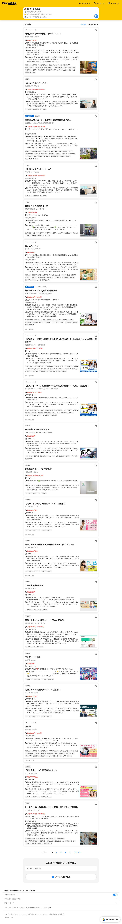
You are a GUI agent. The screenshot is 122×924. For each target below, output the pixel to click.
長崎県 (16, 907)
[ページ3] (61, 852)
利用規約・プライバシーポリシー (38, 914)
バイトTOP (8, 907)
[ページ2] (57, 852)
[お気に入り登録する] (96, 30)
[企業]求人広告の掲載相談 (57, 914)
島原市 (23, 907)
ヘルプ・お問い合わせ (11, 914)
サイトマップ (23, 914)
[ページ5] (69, 852)
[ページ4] (65, 852)
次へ (77, 852)
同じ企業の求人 (29, 329)
